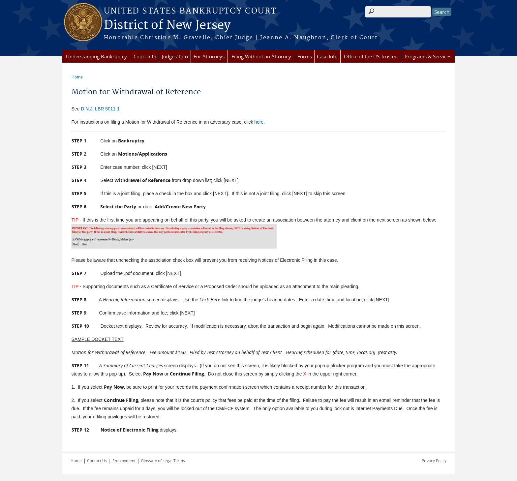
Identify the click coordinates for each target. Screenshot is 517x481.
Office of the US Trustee (370, 56)
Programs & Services (428, 56)
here (258, 122)
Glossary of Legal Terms (163, 460)
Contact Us (97, 460)
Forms (304, 56)
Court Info (145, 56)
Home (77, 76)
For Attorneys (209, 56)
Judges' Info (175, 56)
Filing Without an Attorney (261, 56)
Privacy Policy (434, 460)
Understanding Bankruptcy (96, 56)
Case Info (327, 56)
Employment (124, 460)
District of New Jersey (167, 25)
